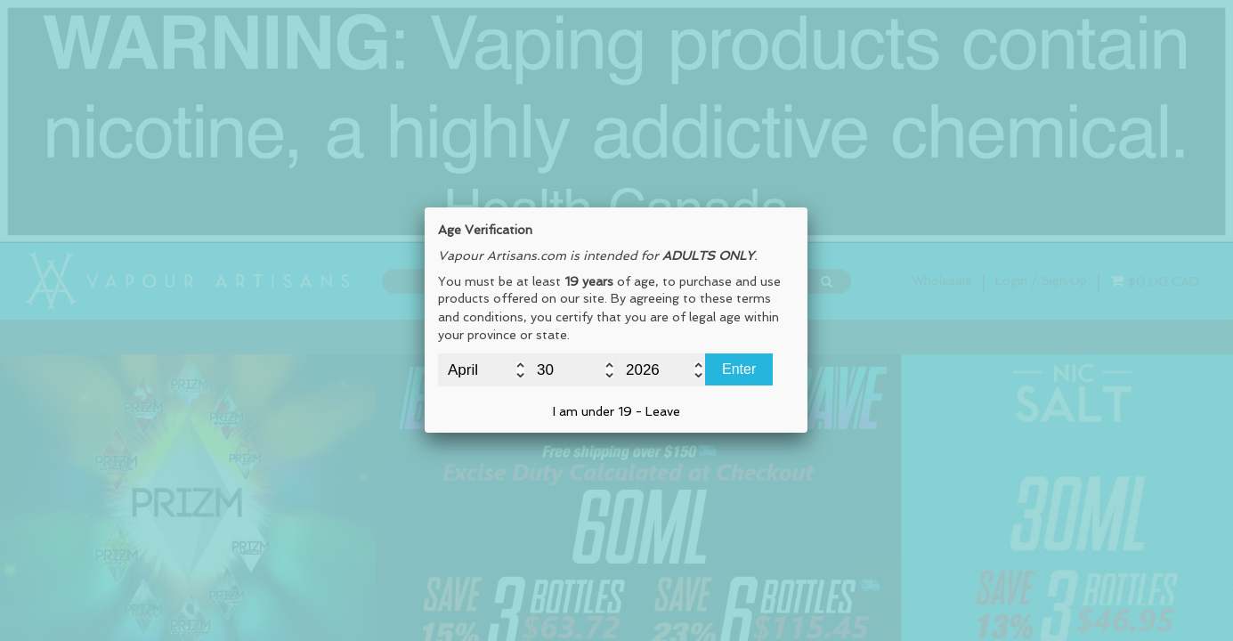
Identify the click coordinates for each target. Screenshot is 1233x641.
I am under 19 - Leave (616, 411)
